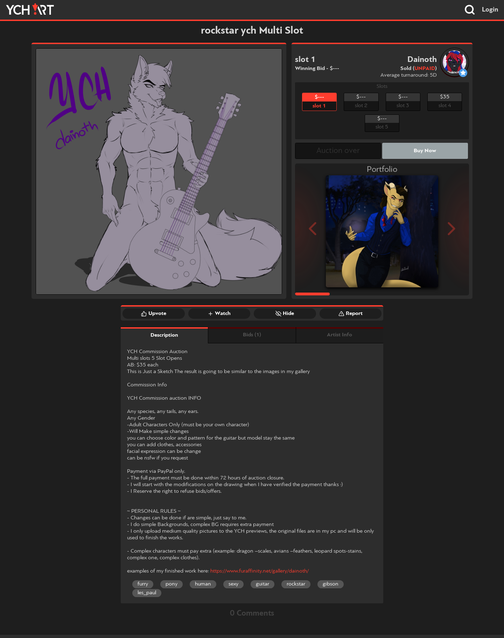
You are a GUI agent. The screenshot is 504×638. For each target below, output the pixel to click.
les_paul (147, 593)
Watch (219, 313)
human (203, 584)
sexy (233, 584)
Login (490, 9)
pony (171, 584)
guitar (262, 584)
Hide (284, 313)
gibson (330, 584)
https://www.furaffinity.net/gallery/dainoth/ (259, 571)
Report (350, 313)
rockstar (296, 584)
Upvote (153, 313)
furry (143, 584)
